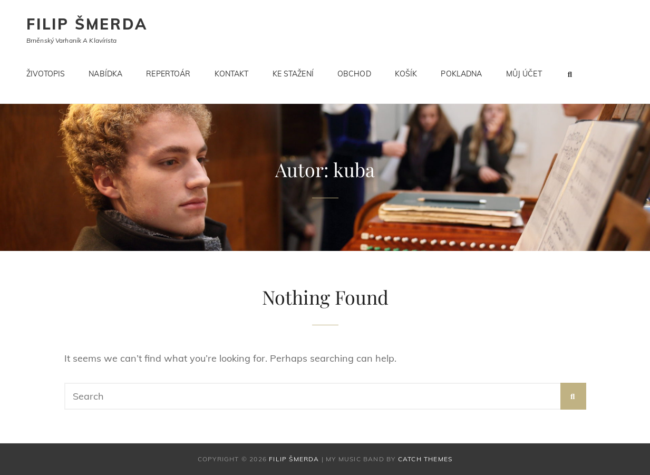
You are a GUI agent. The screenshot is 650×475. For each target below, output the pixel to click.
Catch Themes (425, 459)
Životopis (45, 74)
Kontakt (232, 74)
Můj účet (524, 74)
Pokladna (461, 74)
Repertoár (168, 74)
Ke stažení (293, 74)
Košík (406, 74)
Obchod (354, 74)
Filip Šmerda (87, 24)
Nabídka (105, 74)
